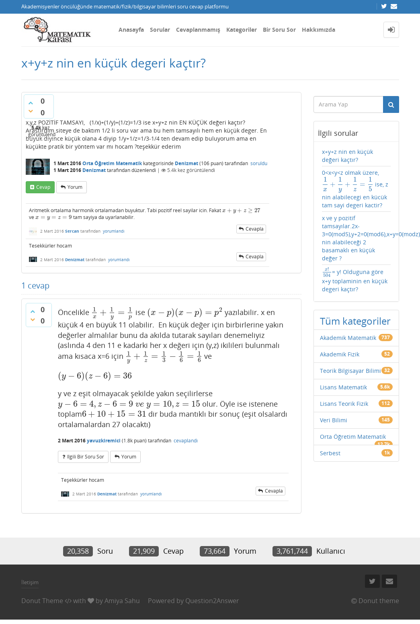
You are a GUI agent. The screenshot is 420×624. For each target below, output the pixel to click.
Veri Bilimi (333, 420)
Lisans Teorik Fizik (344, 403)
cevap (43, 187)
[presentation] (241, 210)
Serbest (330, 453)
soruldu (258, 163)
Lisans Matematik (343, 387)
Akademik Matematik (348, 338)
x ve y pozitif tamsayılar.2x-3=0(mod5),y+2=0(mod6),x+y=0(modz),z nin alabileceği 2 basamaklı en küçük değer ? (356, 238)
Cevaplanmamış (198, 29)
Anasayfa (131, 29)
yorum (75, 187)
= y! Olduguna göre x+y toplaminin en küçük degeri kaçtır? (354, 280)
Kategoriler (241, 29)
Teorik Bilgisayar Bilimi (350, 370)
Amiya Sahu (122, 600)
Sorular (160, 29)
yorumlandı (114, 231)
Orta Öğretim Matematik (112, 163)
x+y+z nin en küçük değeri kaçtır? (347, 156)
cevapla (255, 228)
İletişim (30, 582)
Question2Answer (212, 600)
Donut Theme (42, 600)
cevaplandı (186, 440)
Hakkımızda (318, 29)
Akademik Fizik (339, 354)
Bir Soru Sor (279, 29)
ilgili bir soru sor (85, 456)
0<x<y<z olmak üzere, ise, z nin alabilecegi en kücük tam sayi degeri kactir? (355, 189)
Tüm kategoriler (355, 320)
